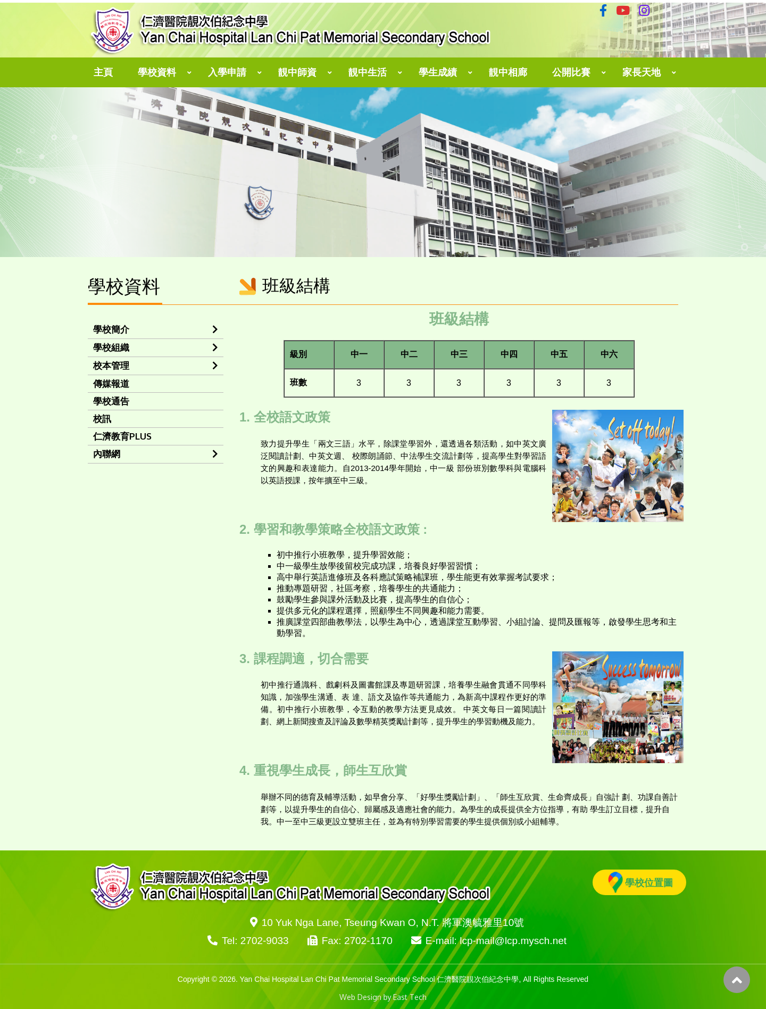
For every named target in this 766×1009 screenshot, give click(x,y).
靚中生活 (367, 72)
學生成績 (438, 72)
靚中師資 (297, 72)
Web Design (360, 997)
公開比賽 (571, 72)
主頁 (103, 72)
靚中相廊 (508, 72)
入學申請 (227, 72)
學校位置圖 (640, 882)
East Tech (410, 997)
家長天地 (641, 72)
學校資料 (157, 72)
